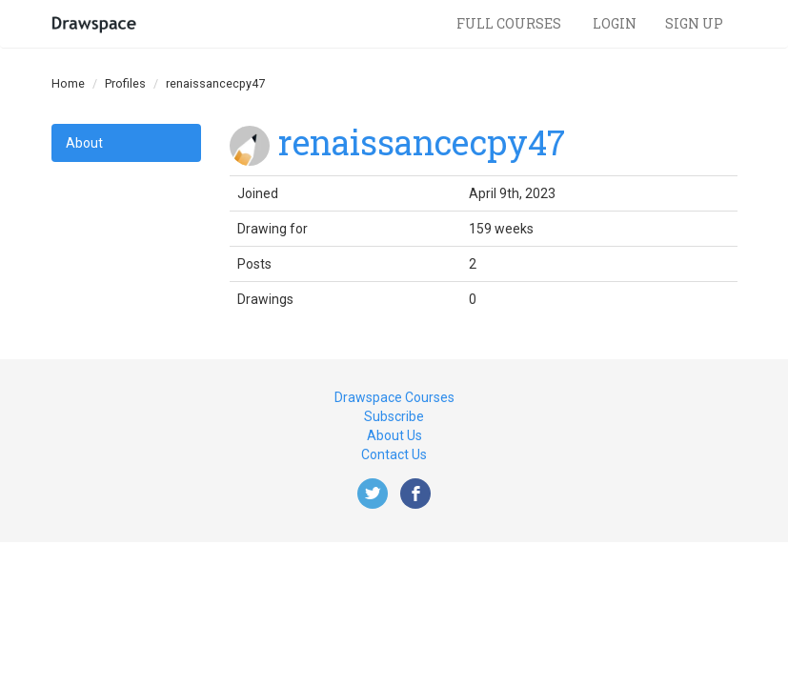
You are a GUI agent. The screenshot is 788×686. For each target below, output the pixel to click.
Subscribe (394, 416)
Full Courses (510, 23)
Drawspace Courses (394, 397)
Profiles (125, 83)
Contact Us (394, 454)
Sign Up (694, 23)
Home (68, 83)
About (84, 143)
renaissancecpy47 (421, 142)
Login (614, 23)
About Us (394, 435)
